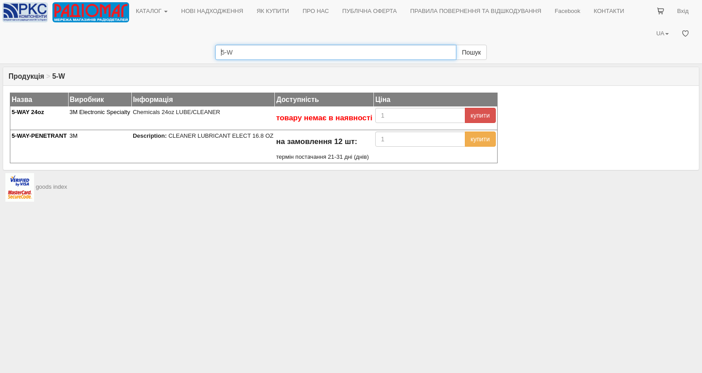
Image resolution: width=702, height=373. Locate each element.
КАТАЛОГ (152, 11)
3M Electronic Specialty (99, 112)
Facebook (567, 11)
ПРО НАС (316, 11)
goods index (51, 186)
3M (73, 135)
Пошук (471, 52)
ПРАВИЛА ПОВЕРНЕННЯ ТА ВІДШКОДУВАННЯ (475, 11)
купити (480, 115)
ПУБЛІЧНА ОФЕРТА (369, 11)
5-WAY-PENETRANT (39, 135)
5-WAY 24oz (28, 112)
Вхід (683, 11)
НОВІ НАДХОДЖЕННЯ (212, 11)
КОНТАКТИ (609, 11)
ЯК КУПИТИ (272, 11)
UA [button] (662, 33)
